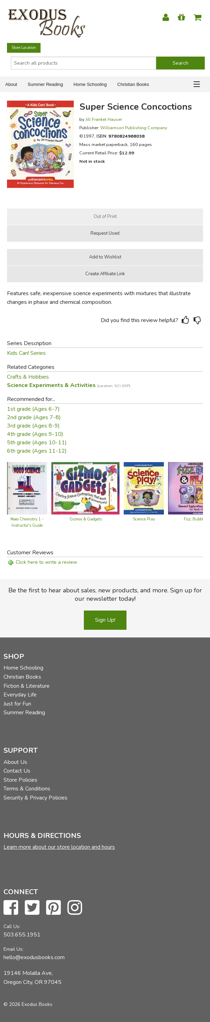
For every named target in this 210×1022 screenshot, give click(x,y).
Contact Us (16, 771)
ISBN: (120, 136)
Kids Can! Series (26, 353)
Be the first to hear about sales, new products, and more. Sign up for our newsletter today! (105, 594)
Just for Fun (17, 704)
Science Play (144, 519)
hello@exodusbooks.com (34, 957)
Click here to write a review (46, 562)
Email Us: (13, 949)
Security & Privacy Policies (35, 798)
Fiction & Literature (26, 686)
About (11, 84)
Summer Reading (45, 84)
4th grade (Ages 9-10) (35, 434)
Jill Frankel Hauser (104, 119)
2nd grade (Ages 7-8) (34, 417)
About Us (15, 762)
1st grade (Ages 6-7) (33, 409)
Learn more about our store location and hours (59, 847)
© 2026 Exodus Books (27, 1004)
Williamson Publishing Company (133, 128)
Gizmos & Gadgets (86, 519)
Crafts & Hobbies (28, 377)
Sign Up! (105, 620)
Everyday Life (20, 695)
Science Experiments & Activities (68, 385)
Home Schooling (90, 84)
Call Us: (11, 926)
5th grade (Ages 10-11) (37, 442)
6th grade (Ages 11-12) (37, 451)
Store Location (24, 47)
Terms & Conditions (26, 789)
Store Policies (20, 780)
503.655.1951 (22, 935)
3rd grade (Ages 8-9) (33, 426)
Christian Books (133, 84)
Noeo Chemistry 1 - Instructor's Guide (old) (27, 525)
